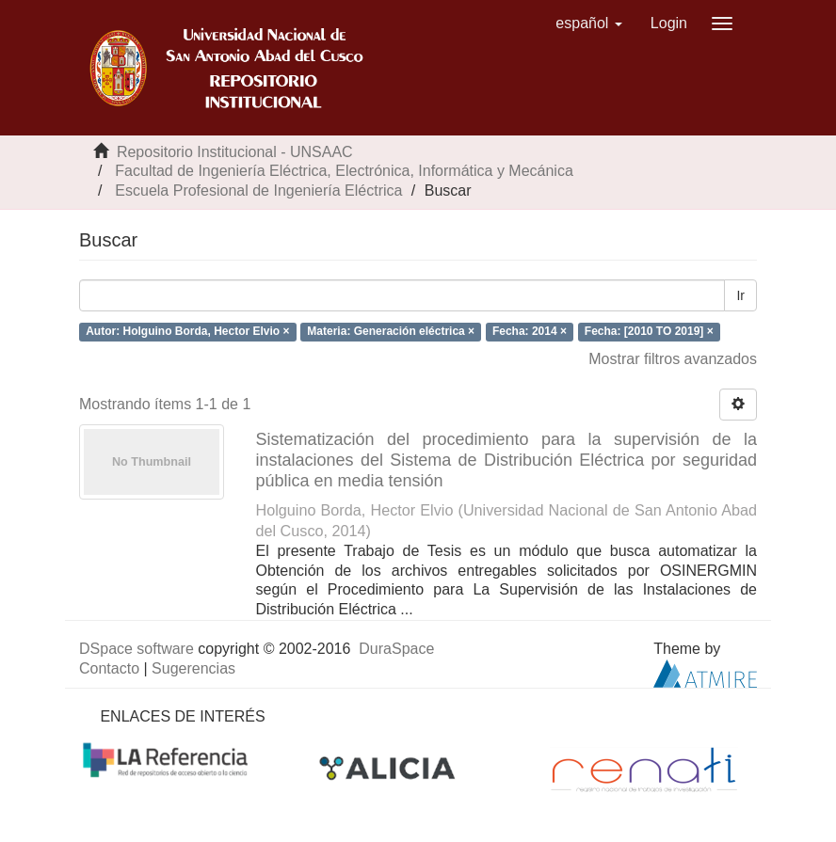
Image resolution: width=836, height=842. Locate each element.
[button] (588, 23)
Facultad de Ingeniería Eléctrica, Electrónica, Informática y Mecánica (343, 171)
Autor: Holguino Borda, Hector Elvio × (187, 331)
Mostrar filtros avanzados (672, 359)
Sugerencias (193, 668)
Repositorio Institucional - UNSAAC (235, 152)
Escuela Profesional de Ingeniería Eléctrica (258, 191)
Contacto (109, 668)
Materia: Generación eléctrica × (390, 331)
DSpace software (136, 649)
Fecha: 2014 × (529, 331)
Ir (740, 295)
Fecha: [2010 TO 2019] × (649, 331)
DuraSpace (396, 649)
